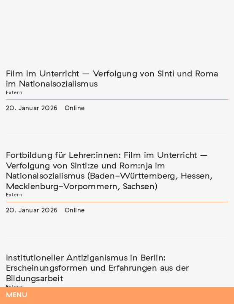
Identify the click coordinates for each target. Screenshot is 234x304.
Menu (16, 295)
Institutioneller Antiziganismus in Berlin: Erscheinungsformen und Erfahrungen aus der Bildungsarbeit (97, 268)
